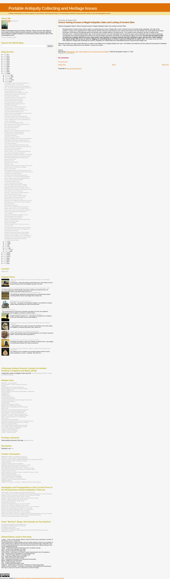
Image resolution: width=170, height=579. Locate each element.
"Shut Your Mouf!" (8, 225)
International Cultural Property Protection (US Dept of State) (18, 469)
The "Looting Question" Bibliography (11, 476)
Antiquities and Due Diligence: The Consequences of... (18, 235)
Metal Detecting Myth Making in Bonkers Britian (16, 157)
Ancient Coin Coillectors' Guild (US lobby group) (14, 505)
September (8, 80)
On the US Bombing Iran (8, 309)
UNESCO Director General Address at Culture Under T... (18, 113)
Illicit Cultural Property (7, 397)
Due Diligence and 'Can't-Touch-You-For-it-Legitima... (17, 202)
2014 (5, 253)
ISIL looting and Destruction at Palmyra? (14, 153)
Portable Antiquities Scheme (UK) (10, 475)
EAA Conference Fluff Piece (11, 95)
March (6, 248)
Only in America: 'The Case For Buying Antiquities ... (17, 176)
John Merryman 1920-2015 (11, 230)
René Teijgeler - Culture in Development (12, 412)
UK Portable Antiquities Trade (11, 181)
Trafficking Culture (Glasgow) (9, 431)
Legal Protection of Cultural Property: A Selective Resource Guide (19, 472)
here (12, 448)
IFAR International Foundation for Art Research (14, 466)
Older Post (165, 64)
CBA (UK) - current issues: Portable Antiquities (14, 458)
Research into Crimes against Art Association (14, 414)
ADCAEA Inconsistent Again (11, 221)
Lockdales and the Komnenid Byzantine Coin (15, 110)
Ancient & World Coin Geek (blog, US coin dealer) (15, 510)
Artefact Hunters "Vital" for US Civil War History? (16, 208)
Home (114, 64)
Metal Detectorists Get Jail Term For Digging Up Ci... (17, 229)
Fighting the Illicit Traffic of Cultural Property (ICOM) (15, 465)
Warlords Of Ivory (8, 164)
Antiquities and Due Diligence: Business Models (16, 233)
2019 (5, 66)
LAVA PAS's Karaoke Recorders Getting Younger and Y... (18, 165)
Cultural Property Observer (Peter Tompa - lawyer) (15, 496)
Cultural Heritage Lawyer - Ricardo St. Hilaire (14, 461)
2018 (5, 68)
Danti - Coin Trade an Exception (12, 126)
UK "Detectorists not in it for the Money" (14, 108)
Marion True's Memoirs (10, 168)
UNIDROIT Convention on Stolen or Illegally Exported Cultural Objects (21, 482)
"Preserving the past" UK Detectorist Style (15, 97)
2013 (5, 254)
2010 (5, 260)
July (6, 241)
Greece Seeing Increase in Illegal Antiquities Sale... (17, 178)
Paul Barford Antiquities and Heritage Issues (13, 524)
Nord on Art (4, 408)
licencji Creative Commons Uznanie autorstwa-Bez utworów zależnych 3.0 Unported (40, 578)
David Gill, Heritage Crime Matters (13, 218)
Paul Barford (14, 21)
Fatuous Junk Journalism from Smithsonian (15, 211)
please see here (28, 440)
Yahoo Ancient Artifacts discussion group (12, 501)
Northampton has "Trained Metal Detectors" (15, 106)
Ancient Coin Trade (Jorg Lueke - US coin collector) (15, 512)
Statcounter (4, 271)
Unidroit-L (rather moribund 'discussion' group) (14, 499)
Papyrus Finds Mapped (10, 222)
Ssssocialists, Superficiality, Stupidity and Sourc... (16, 140)
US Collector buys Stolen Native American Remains (17, 227)
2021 (5, 63)
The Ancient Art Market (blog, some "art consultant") (16, 503)
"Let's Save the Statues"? (10, 143)
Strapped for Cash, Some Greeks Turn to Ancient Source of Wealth (88, 51)
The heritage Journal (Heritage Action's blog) (14, 426)
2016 (5, 71)
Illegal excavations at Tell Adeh (12, 149)
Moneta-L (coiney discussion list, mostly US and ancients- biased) (19, 498)
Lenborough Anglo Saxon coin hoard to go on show (17, 156)
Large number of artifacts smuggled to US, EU (16, 214)
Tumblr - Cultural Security (8, 432)
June (6, 243)
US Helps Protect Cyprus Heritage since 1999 (16, 92)
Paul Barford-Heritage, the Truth (10, 528)
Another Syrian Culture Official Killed (13, 179)
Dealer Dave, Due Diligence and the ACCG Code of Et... (18, 200)
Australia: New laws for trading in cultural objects (16, 232)
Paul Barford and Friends (8, 527)
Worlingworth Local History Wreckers (13, 99)
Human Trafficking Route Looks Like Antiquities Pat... (17, 119)
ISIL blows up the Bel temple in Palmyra (14, 89)
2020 (5, 64)
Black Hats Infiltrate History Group (13, 194)
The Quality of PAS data (10, 135)
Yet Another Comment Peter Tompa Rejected (15, 116)
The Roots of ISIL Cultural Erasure (13, 148)
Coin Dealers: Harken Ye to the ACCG (14, 84)
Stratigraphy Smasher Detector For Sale (14, 103)
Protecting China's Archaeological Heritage (13, 411)
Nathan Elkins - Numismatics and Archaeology (14, 407)
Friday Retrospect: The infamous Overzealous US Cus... (18, 189)
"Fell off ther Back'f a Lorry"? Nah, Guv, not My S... (17, 224)
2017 (5, 70)
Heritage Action (5, 392)
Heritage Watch (5, 395)
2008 (5, 263)
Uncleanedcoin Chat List (8, 502)
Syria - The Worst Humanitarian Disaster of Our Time (17, 87)
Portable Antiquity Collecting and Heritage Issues (52, 8)
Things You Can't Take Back (9, 429)
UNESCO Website (6, 480)
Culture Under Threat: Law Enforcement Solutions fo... (18, 210)
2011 (5, 258)
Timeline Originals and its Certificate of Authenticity (24, 331)
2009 (5, 261)
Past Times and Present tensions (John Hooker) (14, 516)
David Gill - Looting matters (9, 383)
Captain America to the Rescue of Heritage (15, 167)
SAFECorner (5, 418)
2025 (5, 56)
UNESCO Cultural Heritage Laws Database (13, 479)
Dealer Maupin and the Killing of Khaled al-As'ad (16, 124)
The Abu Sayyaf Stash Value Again (13, 183)
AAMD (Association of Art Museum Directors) (14, 456)
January (7, 251)
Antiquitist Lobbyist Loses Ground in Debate (15, 184)
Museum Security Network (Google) (11, 405)
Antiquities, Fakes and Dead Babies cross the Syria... (17, 237)
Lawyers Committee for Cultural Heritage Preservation (16, 400)
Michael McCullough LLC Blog (9, 404)
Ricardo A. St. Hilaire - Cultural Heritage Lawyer (14, 415)
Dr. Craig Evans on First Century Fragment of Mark (24, 340)
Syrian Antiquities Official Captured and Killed (15, 186)
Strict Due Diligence (9, 203)
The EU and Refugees (10, 121)
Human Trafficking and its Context (13, 91)
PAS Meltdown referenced (11, 205)
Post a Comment (62, 61)
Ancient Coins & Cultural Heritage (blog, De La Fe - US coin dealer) (20, 506)
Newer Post (61, 64)
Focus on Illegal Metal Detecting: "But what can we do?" (26, 314)
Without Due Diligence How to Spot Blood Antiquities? (18, 138)
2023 (5, 59)
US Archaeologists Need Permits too (13, 216)
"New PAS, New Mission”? (11, 105)
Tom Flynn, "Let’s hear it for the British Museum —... (17, 192)
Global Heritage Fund (7, 390)
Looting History (5, 402)
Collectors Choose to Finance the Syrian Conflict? (17, 118)
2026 (5, 54)
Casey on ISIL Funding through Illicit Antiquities (16, 206)
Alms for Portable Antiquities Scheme (13, 122)
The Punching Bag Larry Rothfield (10, 428)
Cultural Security (6, 462)
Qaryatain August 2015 (10, 159)
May (6, 245)
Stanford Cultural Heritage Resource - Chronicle (14, 422)
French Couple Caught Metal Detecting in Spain (16, 145)
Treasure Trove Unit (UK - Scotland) (11, 477)
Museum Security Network (8, 473)
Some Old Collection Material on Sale (13, 111)
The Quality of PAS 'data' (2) (11, 127)
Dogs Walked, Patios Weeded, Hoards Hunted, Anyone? (18, 172)
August (7, 81)
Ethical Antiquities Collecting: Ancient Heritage (14, 388)
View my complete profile (8, 37)
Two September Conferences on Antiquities (15, 238)
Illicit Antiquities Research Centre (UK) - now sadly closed (17, 468)
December (8, 75)
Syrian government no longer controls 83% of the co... (18, 141)
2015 (5, 73)
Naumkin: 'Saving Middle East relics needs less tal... (17, 219)
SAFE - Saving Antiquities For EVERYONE (13, 416)
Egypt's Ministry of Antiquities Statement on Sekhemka (18, 154)
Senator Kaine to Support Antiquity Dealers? (15, 195)
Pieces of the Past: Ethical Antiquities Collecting (14, 409)
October (7, 78)
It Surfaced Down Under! (8, 398)
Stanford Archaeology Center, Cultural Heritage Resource (17, 421)
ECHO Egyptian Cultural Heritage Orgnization (14, 384)
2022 (5, 61)
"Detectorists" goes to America (12, 137)
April (6, 246)
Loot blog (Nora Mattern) (8, 401)
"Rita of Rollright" (8, 213)
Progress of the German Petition (12, 114)
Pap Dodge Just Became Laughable (13, 102)
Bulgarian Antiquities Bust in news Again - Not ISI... (17, 187)
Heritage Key (5, 394)
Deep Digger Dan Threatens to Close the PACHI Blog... (25, 292)
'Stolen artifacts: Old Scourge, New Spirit (14, 197)
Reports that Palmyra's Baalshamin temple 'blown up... (18, 146)
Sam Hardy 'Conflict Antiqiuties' (10, 419)
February (7, 249)
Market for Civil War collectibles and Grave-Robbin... (17, 130)
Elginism (3, 385)
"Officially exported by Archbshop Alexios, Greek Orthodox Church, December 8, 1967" (25, 288)
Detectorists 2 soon (9, 160)
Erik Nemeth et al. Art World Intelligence (12, 387)
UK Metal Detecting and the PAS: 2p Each (15, 94)
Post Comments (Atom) (74, 68)
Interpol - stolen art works (8, 470)
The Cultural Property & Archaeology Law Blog (14, 425)
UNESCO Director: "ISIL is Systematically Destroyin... (18, 151)
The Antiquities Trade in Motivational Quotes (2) (16, 83)
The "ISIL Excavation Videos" (11, 240)
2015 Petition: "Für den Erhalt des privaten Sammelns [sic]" (18, 492)
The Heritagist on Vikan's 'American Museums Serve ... (18, 170)
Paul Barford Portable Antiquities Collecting (13, 525)
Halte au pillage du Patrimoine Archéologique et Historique (17, 391)
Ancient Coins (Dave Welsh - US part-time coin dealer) (16, 508)
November (8, 76)
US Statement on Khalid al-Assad (12, 173)
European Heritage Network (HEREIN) (12, 463)
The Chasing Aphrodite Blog (9, 423)
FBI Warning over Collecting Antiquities (14, 132)
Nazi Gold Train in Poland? (11, 162)
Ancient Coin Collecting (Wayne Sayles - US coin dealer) (17, 509)
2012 (5, 256)
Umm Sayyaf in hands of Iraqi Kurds (13, 191)
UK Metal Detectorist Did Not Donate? (14, 133)
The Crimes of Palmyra (10, 129)
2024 (5, 58)
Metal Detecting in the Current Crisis (13, 199)
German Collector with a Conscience (13, 100)
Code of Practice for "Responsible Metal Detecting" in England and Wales (22, 459)
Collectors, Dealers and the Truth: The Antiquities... (17, 86)
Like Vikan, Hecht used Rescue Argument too (15, 175)
